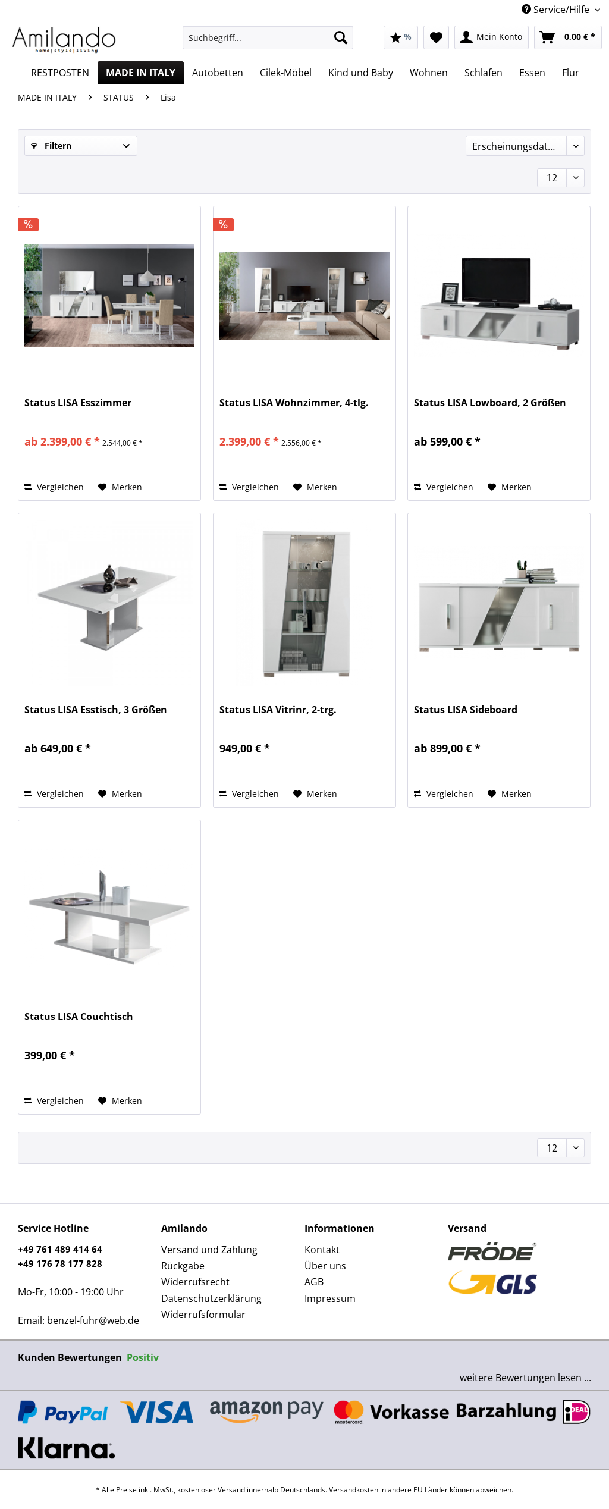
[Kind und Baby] (360, 72)
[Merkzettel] (436, 37)
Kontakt (322, 1249)
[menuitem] (268, 43)
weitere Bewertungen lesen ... (525, 1377)
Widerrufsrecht (195, 1281)
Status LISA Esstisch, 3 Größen (95, 710)
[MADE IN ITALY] (141, 72)
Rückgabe (183, 1265)
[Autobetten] (218, 72)
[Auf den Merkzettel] (120, 487)
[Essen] (532, 72)
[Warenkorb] (568, 37)
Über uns (325, 1265)
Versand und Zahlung (209, 1249)
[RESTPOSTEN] (60, 72)
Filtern (51, 145)
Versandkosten (353, 1490)
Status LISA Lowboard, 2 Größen (490, 403)
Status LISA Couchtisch (78, 1017)
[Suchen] (340, 37)
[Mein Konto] (491, 37)
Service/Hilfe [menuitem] (557, 9)
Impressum (330, 1298)
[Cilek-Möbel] (286, 72)
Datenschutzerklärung (211, 1298)
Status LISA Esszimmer (77, 403)
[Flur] (571, 72)
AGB (314, 1281)
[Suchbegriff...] (268, 37)
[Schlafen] (483, 72)
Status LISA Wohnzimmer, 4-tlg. (294, 403)
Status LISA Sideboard (465, 710)
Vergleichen (54, 486)
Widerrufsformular (203, 1314)
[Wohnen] (428, 72)
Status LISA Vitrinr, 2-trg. (278, 710)
